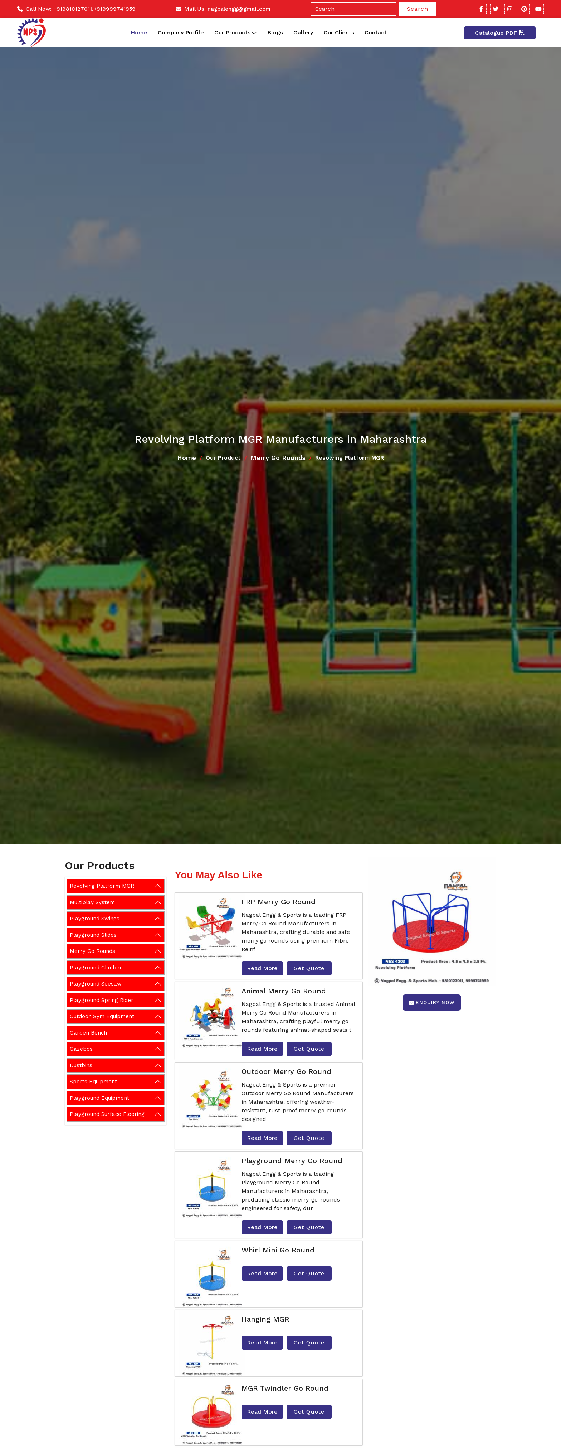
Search (417, 8)
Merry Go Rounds (278, 457)
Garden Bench (88, 1033)
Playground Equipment (99, 1098)
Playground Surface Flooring (107, 1114)
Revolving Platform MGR (102, 886)
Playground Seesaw (96, 983)
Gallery (303, 32)
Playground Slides (93, 935)
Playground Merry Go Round (292, 1160)
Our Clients (338, 32)
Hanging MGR (265, 1319)
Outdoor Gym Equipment (102, 1016)
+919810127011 (72, 9)
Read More (262, 968)
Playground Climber (96, 967)
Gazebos (81, 1049)
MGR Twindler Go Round (285, 1388)
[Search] (353, 9)
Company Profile (181, 32)
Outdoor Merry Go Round (286, 1071)
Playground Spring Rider (101, 1000)
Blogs (275, 32)
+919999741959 (114, 9)
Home (139, 32)
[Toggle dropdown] (254, 32)
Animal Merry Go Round (284, 991)
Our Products (235, 32)
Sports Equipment (93, 1081)
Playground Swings (94, 918)
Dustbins (81, 1065)
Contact (376, 32)
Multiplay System (92, 902)
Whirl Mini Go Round (278, 1250)
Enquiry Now (432, 1002)
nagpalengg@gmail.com (239, 9)
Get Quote (309, 968)
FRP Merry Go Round (279, 901)
